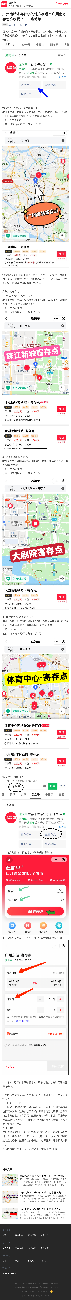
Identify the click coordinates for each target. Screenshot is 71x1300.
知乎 (4, 1260)
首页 (4, 1235)
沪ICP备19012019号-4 (48, 1287)
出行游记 (32, 1248)
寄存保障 (32, 1235)
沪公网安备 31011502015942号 (35, 1291)
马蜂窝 (43, 1260)
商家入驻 (19, 1248)
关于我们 (44, 1235)
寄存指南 (19, 1235)
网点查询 (6, 1248)
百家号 (31, 1260)
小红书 (18, 1260)
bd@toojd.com (8, 1273)
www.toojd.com (35, 1283)
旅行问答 (44, 1248)
